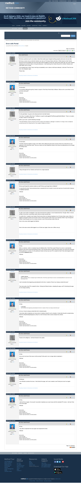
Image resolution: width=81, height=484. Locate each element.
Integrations (34, 25)
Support (69, 1)
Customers (18, 25)
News (18, 469)
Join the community (71, 33)
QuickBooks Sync (8, 465)
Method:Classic (17, 40)
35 (13, 65)
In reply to (73, 81)
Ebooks (30, 462)
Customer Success (20, 465)
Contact (72, 56)
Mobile (5, 470)
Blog (50, 1)
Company (45, 25)
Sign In (74, 3)
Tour (13, 25)
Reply (68, 56)
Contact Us (19, 470)
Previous (69, 50)
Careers (18, 468)
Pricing (39, 25)
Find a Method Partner (46, 465)
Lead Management (8, 461)
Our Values (19, 464)
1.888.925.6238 (57, 478)
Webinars (20, 28)
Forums (25, 28)
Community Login (62, 33)
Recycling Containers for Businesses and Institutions (28, 75)
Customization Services (46, 464)
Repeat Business (7, 463)
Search (73, 35)
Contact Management (8, 468)
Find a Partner (55, 1)
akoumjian (12, 55)
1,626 (13, 95)
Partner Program (62, 1)
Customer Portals (8, 471)
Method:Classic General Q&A (26, 40)
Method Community (9, 40)
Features (29, 25)
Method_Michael (21, 45)
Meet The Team (20, 466)
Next (74, 50)
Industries (23, 25)
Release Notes (31, 28)
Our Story (19, 463)
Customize (74, 1)
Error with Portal (36, 40)
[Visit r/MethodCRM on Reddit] (72, 18)
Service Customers (8, 462)
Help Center (14, 28)
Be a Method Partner (45, 466)
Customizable (7, 466)
